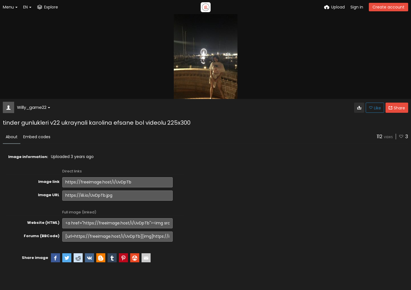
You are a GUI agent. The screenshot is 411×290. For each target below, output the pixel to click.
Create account (388, 7)
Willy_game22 (33, 107)
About (12, 137)
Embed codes (36, 137)
